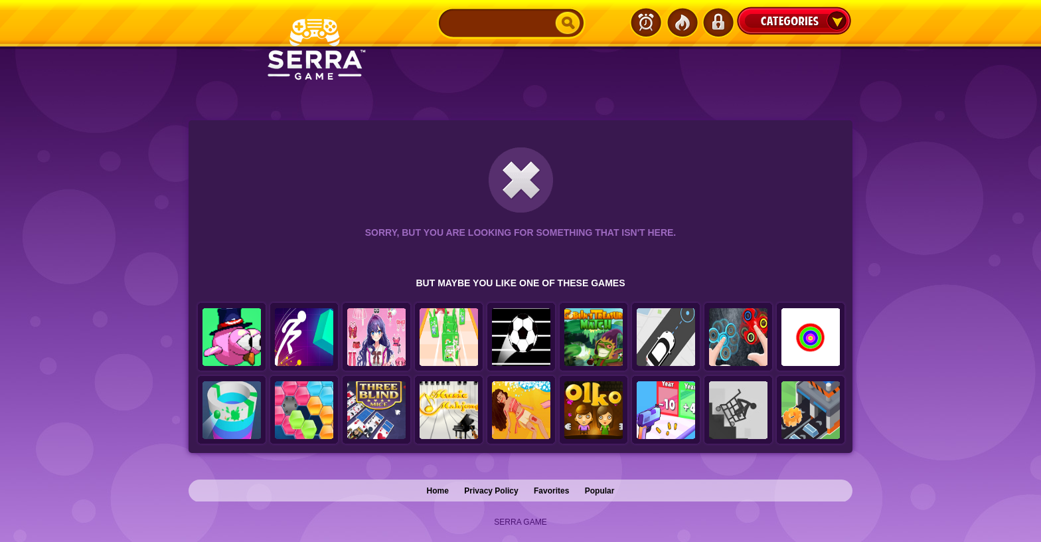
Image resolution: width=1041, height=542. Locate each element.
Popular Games (681, 23)
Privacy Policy (491, 491)
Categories (794, 21)
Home (438, 491)
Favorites (551, 491)
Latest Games (646, 23)
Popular (600, 491)
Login (717, 23)
